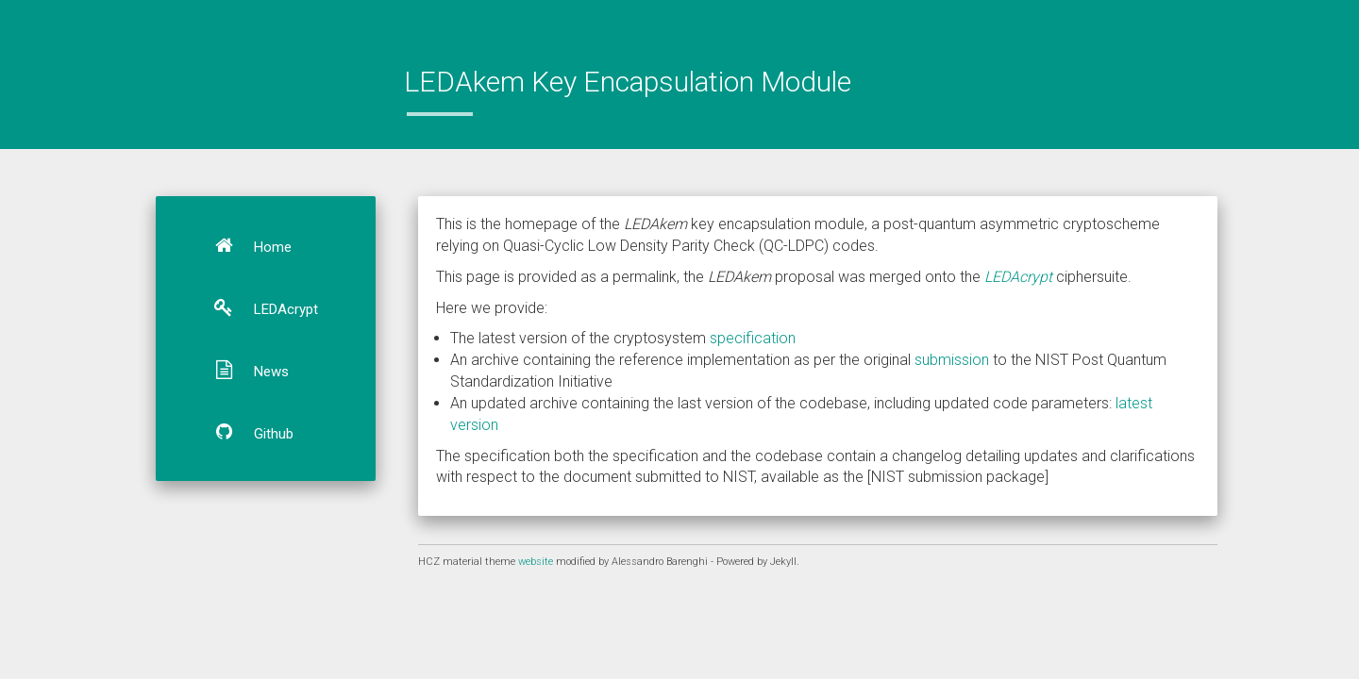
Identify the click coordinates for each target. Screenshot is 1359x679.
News (243, 369)
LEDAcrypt (257, 307)
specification (753, 338)
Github (245, 432)
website (537, 561)
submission (951, 360)
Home (244, 245)
